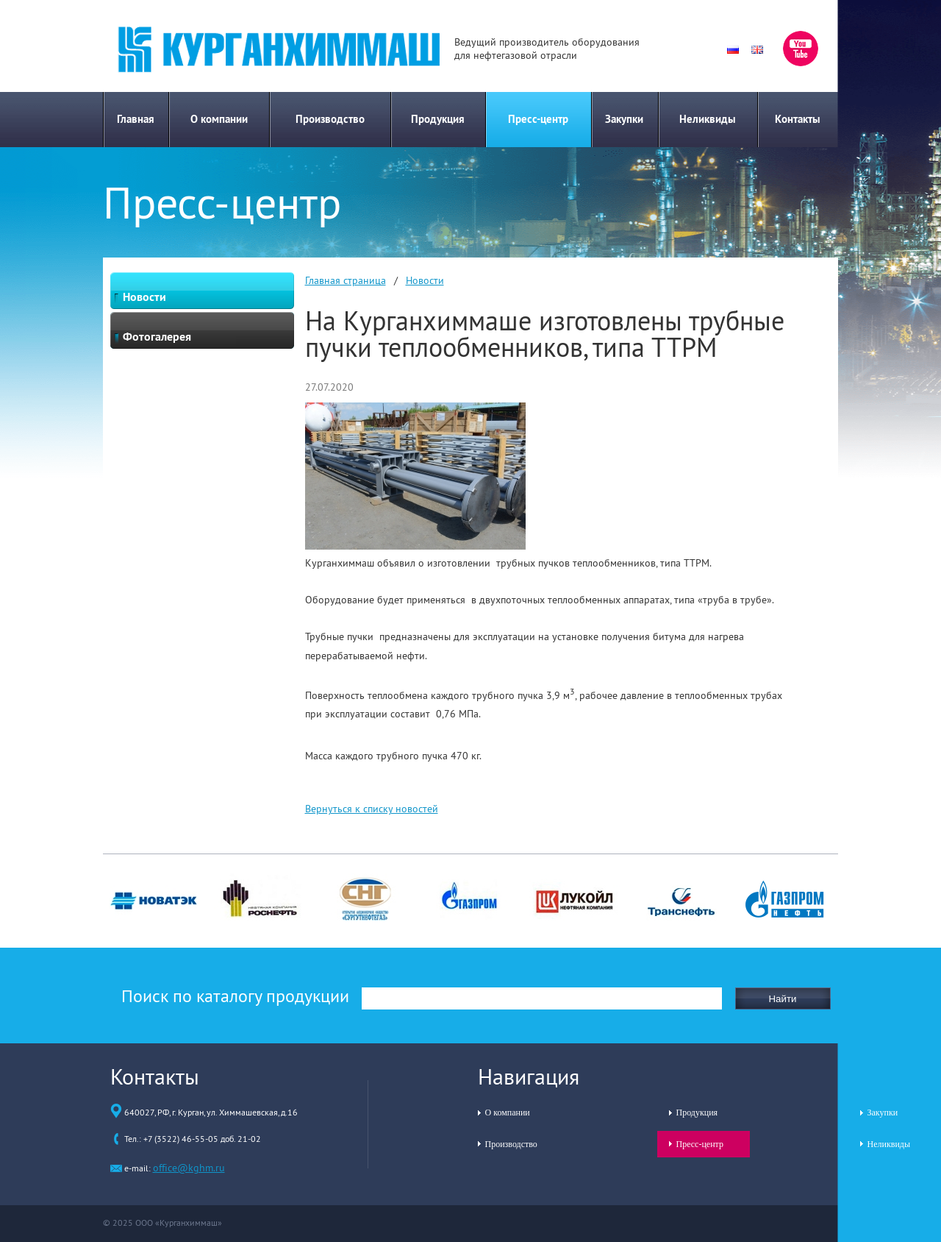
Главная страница (345, 280)
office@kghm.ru (189, 1167)
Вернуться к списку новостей (371, 808)
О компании (219, 119)
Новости (425, 280)
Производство (330, 119)
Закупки (624, 119)
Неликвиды (707, 119)
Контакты (797, 119)
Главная (135, 119)
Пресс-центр (538, 119)
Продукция (438, 119)
